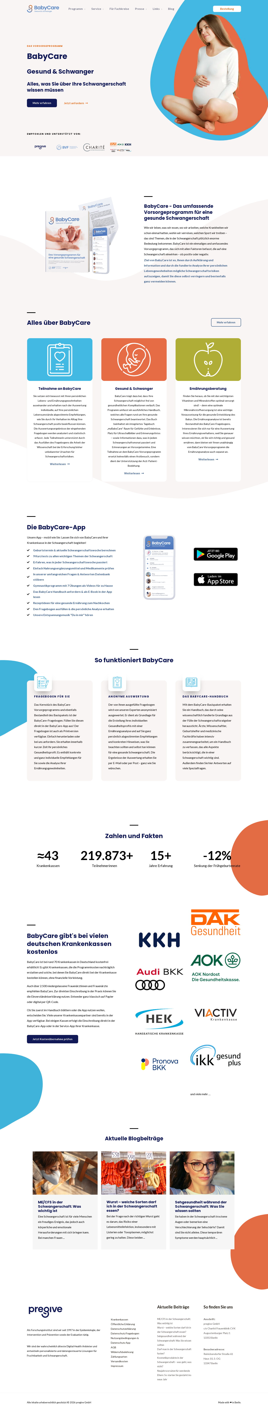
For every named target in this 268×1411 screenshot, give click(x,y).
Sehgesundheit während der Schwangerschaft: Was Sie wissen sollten (174, 1340)
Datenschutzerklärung (123, 1328)
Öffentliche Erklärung (123, 1324)
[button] (84, 9)
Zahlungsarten (119, 1356)
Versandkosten (119, 1361)
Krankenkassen (119, 1319)
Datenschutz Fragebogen (125, 1333)
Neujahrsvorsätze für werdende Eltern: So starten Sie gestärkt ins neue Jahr (174, 1375)
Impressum (117, 1365)
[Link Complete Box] (65, 1200)
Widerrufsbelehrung (122, 1351)
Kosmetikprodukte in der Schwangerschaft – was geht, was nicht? (174, 1362)
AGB (113, 1347)
